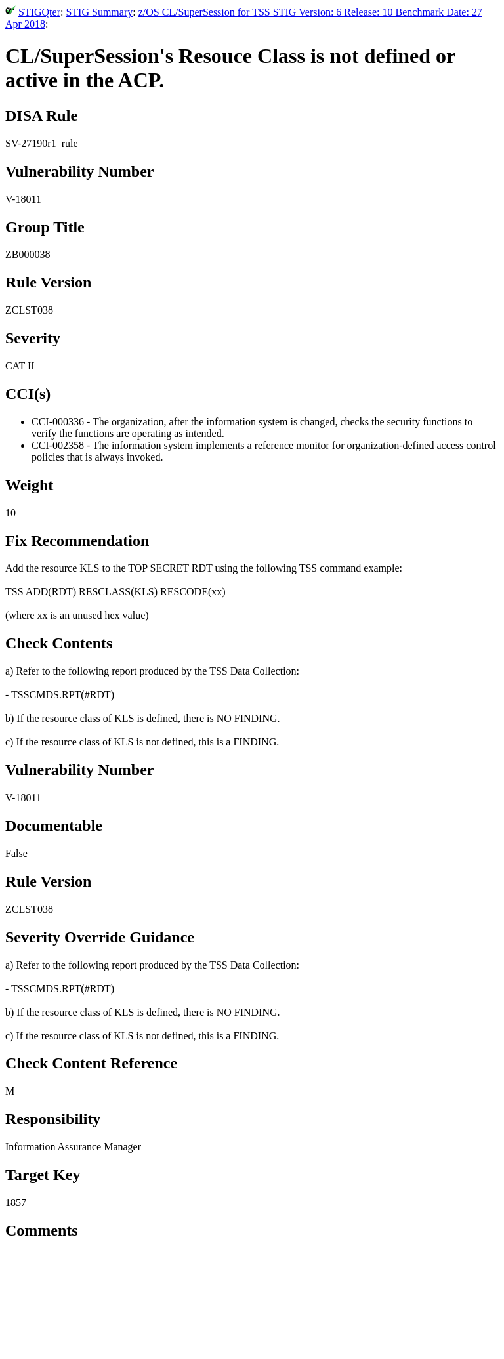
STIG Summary (99, 12)
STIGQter (39, 12)
